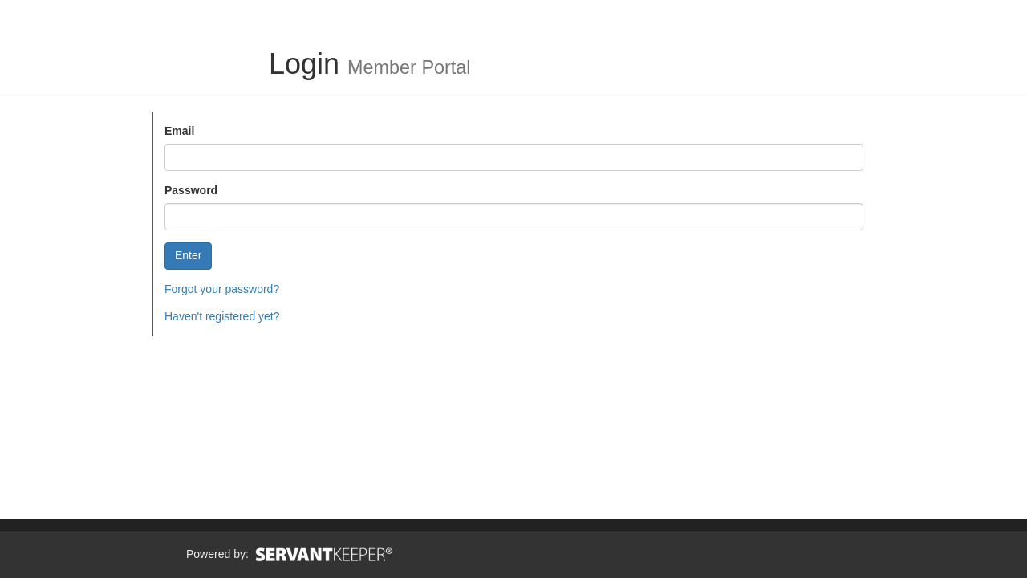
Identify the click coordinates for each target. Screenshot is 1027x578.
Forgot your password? (221, 289)
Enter (188, 255)
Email (179, 130)
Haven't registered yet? (222, 316)
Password (190, 190)
